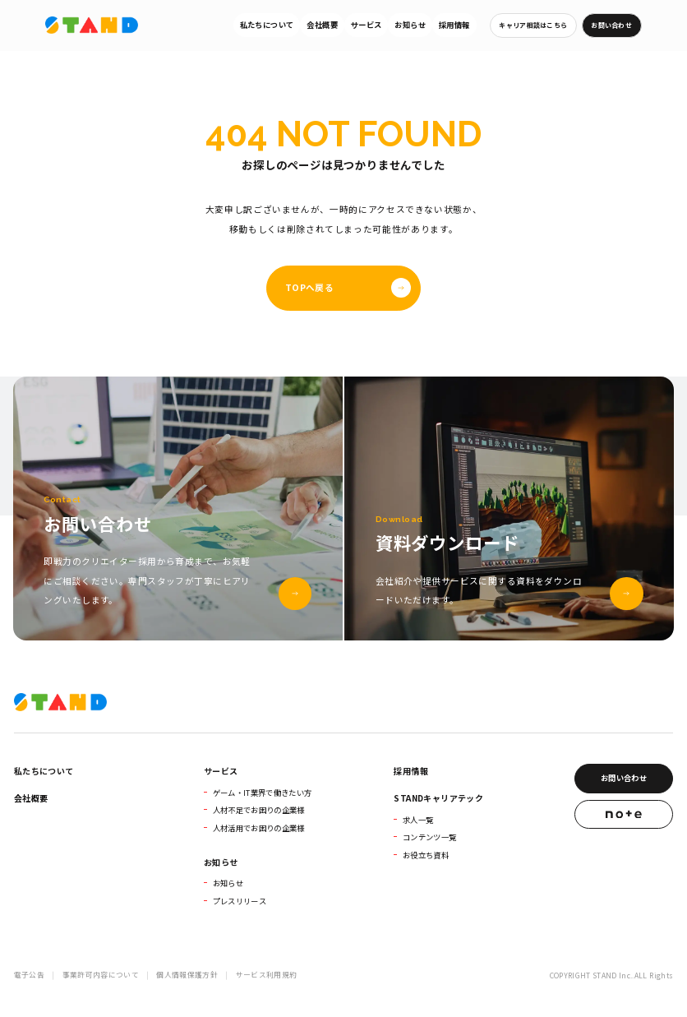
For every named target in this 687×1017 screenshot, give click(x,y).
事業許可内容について (100, 974)
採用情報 (454, 24)
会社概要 (322, 24)
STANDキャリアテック (438, 798)
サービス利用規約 (266, 974)
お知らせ (410, 24)
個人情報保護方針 (187, 974)
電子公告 (29, 974)
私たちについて (267, 24)
